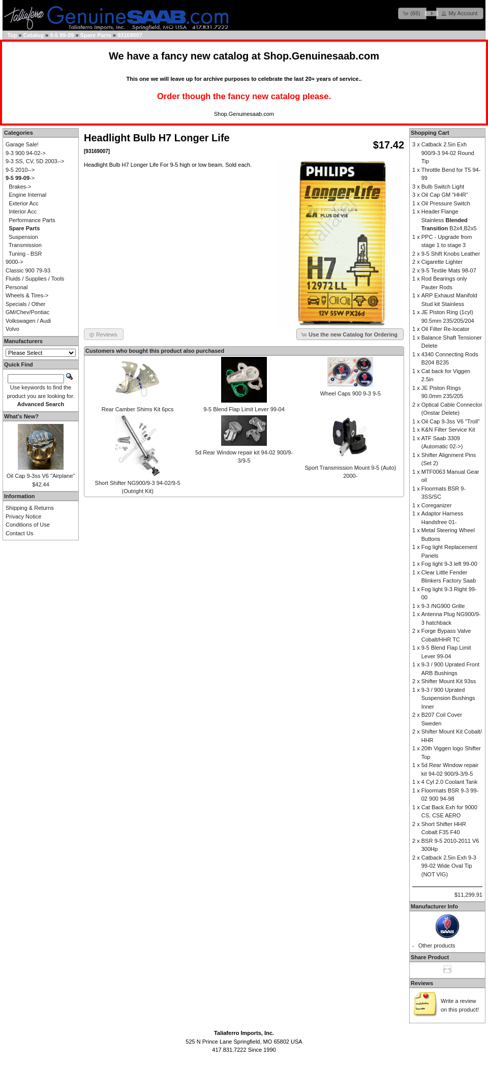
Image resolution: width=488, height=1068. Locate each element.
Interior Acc (23, 211)
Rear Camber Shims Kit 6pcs (138, 409)
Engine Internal (27, 195)
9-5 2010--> (20, 170)
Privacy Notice (23, 516)
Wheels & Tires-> (27, 295)
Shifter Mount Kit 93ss (448, 681)
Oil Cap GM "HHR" (444, 195)
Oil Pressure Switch (445, 203)
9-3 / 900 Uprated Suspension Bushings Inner (448, 698)
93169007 (129, 35)
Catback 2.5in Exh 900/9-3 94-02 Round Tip (447, 152)
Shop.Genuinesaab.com (321, 56)
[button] (412, 13)
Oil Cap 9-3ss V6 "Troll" (450, 421)
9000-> (14, 262)
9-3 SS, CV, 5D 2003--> (35, 161)
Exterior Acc (24, 203)
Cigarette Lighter (442, 262)
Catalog (33, 35)
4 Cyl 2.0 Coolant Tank (449, 782)
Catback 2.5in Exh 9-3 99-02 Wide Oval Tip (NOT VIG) (448, 866)
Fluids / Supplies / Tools (35, 279)
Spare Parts (95, 35)
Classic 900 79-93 (28, 270)
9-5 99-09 (62, 35)
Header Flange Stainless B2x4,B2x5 (449, 219)
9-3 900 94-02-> (26, 153)
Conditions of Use (28, 525)
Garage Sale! (22, 144)
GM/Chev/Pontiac (27, 312)
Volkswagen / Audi (28, 321)
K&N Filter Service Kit (448, 429)
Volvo (12, 329)
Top (12, 35)
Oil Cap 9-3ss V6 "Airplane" (41, 476)
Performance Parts (32, 220)
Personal (16, 287)
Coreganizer (436, 505)
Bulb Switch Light (442, 187)
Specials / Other (25, 304)
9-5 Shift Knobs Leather (450, 254)
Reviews (422, 983)
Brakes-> (20, 187)
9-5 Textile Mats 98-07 (448, 270)
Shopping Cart (430, 133)
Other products (436, 945)
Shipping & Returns (30, 508)
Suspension (23, 237)
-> (20, 178)
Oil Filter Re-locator (445, 329)
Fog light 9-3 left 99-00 (449, 564)
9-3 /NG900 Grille (443, 606)
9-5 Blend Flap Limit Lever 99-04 (244, 409)
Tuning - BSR (25, 254)
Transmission (25, 245)
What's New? (21, 416)
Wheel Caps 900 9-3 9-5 (350, 393)
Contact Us (19, 533)
